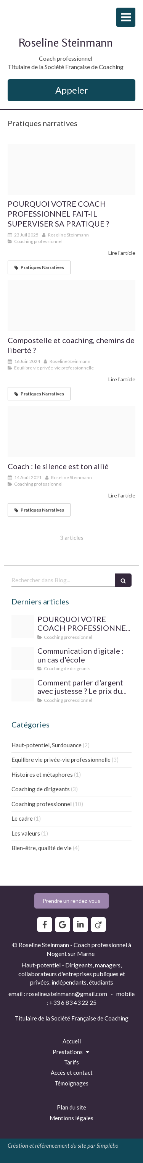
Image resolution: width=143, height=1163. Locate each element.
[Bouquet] (22, 658)
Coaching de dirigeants (40, 789)
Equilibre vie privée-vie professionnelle (61, 759)
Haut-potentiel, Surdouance (46, 745)
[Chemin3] (71, 305)
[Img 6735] (71, 169)
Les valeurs (25, 833)
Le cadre (22, 818)
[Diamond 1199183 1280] (22, 690)
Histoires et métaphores (42, 774)
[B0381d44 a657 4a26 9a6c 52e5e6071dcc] (71, 431)
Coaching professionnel (41, 803)
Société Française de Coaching (90, 1018)
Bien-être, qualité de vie (41, 847)
